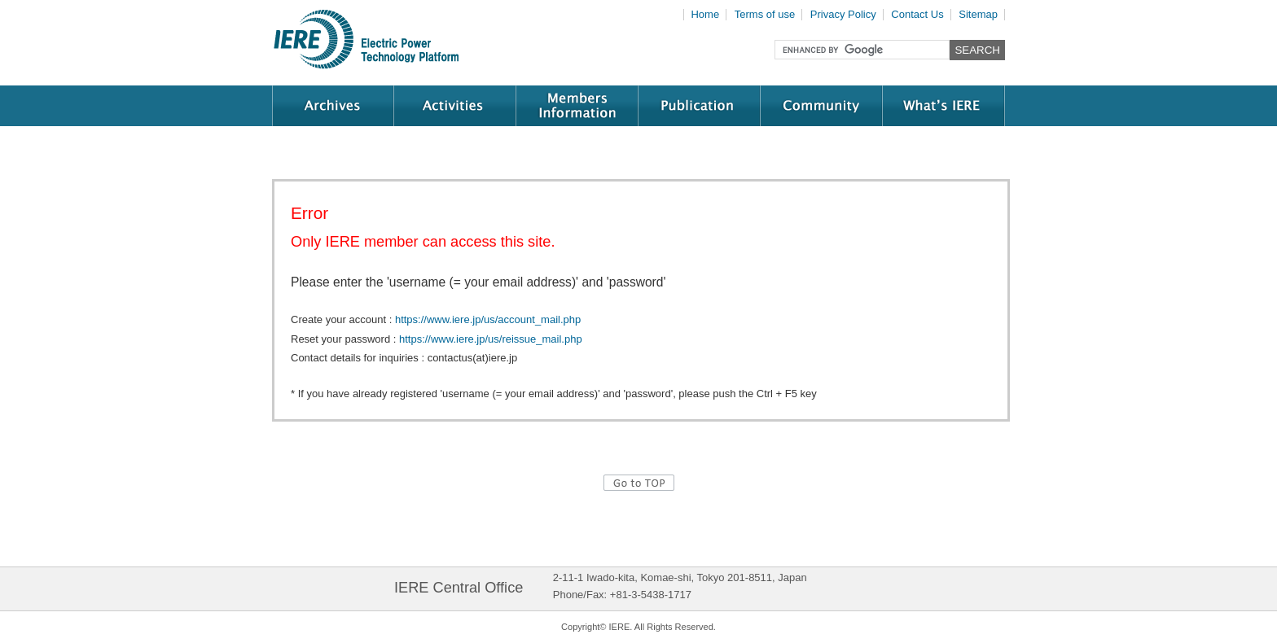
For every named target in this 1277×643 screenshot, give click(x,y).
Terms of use (765, 14)
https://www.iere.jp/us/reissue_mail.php (490, 339)
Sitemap (978, 14)
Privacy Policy (843, 14)
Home (705, 14)
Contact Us (917, 14)
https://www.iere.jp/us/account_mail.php (488, 319)
